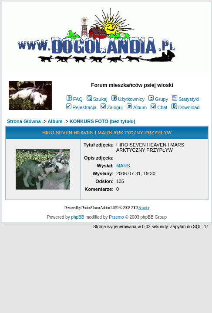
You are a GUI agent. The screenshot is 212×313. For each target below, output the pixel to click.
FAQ (75, 99)
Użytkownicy (128, 99)
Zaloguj (112, 107)
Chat (159, 107)
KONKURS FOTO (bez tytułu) (102, 121)
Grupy (158, 99)
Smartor (143, 207)
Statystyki (185, 99)
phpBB (77, 217)
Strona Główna (24, 121)
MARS (123, 165)
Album (137, 107)
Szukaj (97, 99)
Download (186, 107)
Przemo (116, 217)
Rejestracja (81, 107)
